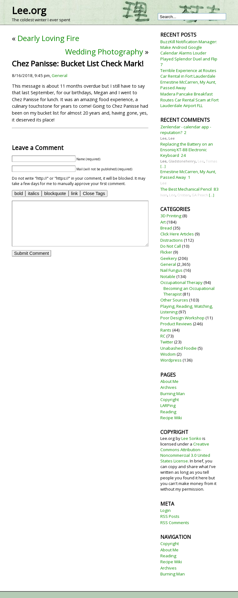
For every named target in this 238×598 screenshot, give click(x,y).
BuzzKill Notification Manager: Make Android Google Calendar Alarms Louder (188, 47)
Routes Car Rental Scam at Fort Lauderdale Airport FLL (189, 102)
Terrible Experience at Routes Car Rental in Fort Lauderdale (188, 73)
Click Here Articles (177, 234)
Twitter (166, 342)
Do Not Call (170, 246)
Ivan (163, 195)
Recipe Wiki (171, 417)
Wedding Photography (104, 51)
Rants (165, 330)
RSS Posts (169, 516)
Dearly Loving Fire (48, 38)
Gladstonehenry (182, 161)
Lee (163, 138)
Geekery (168, 258)
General (59, 75)
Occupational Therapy (181, 282)
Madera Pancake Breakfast (186, 94)
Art (163, 222)
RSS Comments (174, 522)
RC (162, 336)
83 (216, 189)
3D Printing (170, 216)
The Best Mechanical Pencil (186, 189)
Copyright (169, 399)
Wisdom (168, 354)
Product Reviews (176, 324)
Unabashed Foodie (178, 348)
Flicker (166, 252)
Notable (167, 276)
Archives (168, 387)
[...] (163, 166)
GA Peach (200, 195)
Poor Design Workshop (182, 318)
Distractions (171, 240)
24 (183, 155)
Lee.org (29, 10)
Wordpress (171, 360)
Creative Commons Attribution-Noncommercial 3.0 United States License (185, 452)
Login (165, 510)
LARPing (168, 405)
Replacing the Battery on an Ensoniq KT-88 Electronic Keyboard (186, 149)
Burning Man (172, 393)
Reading (168, 412)
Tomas (211, 161)
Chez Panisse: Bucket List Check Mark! (78, 63)
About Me (169, 381)
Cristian (183, 195)
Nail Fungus (171, 270)
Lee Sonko (191, 438)
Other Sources (174, 300)
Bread (166, 228)
